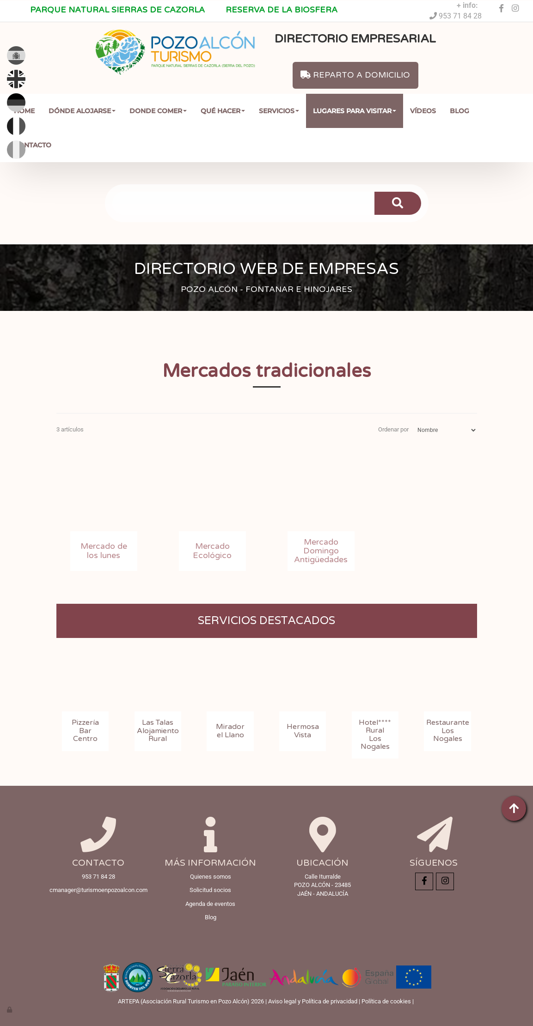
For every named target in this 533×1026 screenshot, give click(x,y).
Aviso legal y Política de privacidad (312, 1001)
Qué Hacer (223, 111)
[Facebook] (501, 8)
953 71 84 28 (459, 16)
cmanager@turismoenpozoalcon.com (98, 889)
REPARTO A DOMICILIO (355, 75)
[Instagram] (515, 8)
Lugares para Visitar (354, 111)
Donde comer (158, 111)
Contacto (32, 145)
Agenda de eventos (210, 903)
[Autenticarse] (10, 1009)
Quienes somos (210, 876)
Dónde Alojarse (82, 111)
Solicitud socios (210, 889)
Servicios (279, 111)
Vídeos (423, 111)
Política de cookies (386, 1001)
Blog (459, 111)
